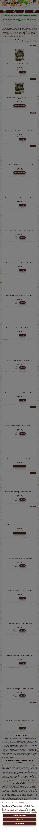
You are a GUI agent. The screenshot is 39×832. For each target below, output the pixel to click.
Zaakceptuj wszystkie (19, 823)
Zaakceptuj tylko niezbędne (19, 815)
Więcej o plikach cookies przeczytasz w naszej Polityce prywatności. (19, 812)
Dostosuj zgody (19, 819)
